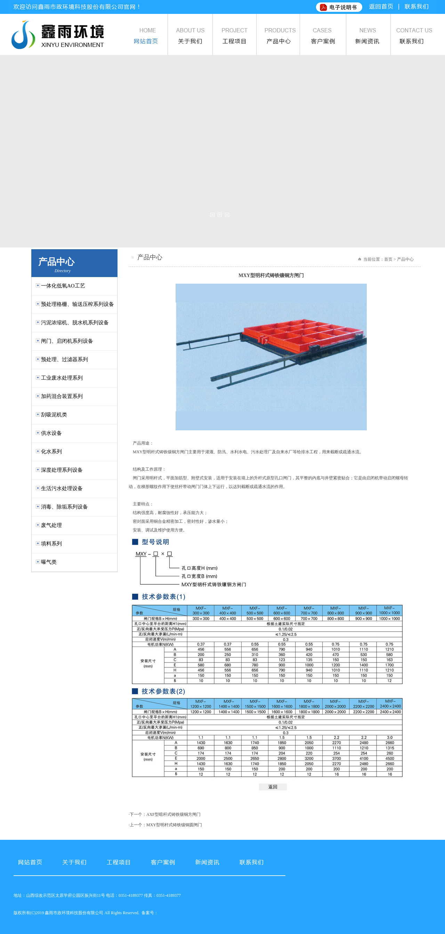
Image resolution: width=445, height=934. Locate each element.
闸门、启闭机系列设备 (67, 341)
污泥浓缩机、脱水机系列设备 (75, 322)
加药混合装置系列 (62, 396)
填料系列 (51, 543)
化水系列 (51, 451)
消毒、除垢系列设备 (64, 507)
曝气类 (49, 562)
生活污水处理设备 (62, 488)
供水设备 (51, 433)
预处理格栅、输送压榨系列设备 (77, 304)
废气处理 (51, 525)
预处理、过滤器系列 (64, 359)
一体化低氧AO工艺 (63, 286)
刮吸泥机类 (54, 414)
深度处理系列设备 (62, 470)
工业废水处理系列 (62, 378)
